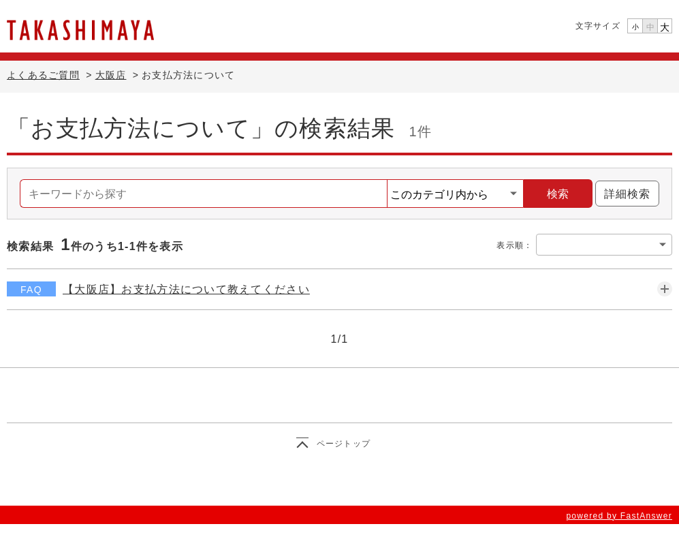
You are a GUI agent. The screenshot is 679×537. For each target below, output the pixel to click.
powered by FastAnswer (619, 516)
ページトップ (344, 443)
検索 (558, 194)
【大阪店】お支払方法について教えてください (186, 289)
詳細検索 (622, 194)
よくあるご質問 (43, 75)
